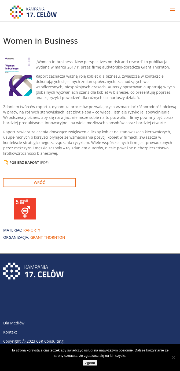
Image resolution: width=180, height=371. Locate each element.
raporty (31, 230)
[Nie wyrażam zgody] (173, 357)
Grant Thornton (47, 237)
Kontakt (10, 332)
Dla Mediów (13, 322)
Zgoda (90, 363)
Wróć (39, 182)
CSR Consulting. (50, 341)
